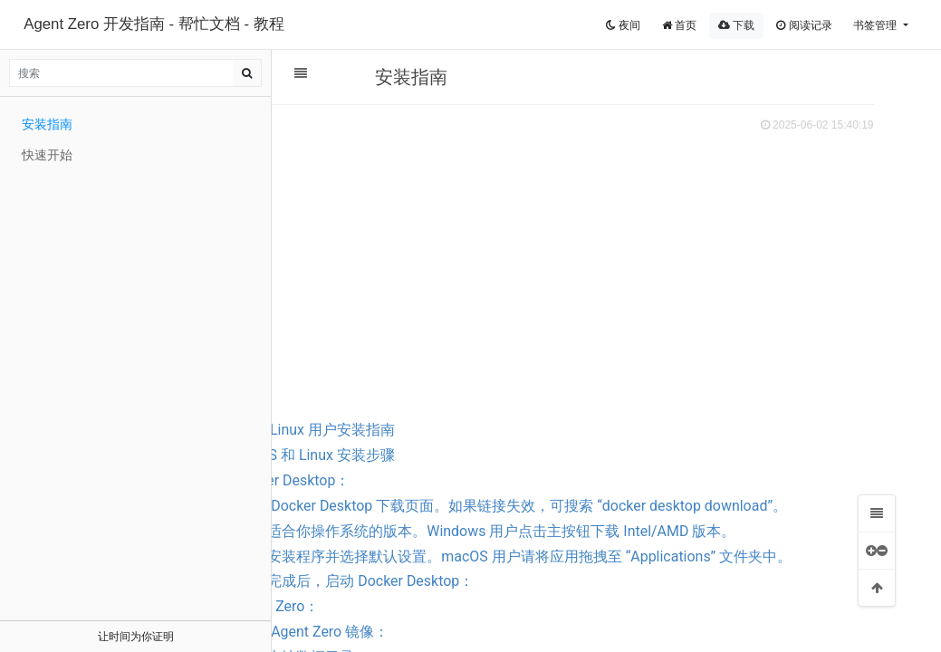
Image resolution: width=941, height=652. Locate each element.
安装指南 (47, 124)
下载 (736, 25)
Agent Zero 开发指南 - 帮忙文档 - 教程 (154, 24)
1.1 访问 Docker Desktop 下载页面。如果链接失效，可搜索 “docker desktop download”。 (626, 518)
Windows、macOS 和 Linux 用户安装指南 (429, 429)
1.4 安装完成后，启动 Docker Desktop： (512, 631)
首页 (679, 25)
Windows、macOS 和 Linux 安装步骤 (444, 455)
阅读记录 (803, 25)
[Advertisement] (597, 272)
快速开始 (47, 155)
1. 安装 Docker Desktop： (436, 480)
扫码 (354, 121)
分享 (401, 121)
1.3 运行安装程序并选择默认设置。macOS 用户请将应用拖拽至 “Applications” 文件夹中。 (650, 593)
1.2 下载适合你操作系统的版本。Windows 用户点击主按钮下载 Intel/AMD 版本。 (643, 556)
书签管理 (876, 25)
